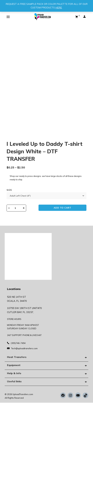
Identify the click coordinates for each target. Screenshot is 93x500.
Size (9, 190)
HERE (58, 7)
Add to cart (62, 207)
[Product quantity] (16, 208)
